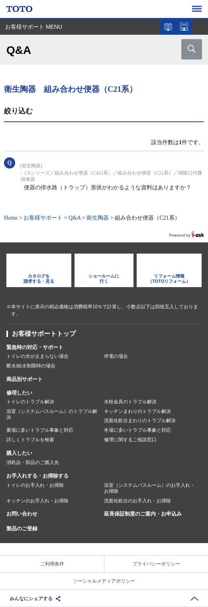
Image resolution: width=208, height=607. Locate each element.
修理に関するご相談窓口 (130, 439)
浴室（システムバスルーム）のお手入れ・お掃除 (149, 488)
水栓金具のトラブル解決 (130, 402)
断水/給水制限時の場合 (30, 366)
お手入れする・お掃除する (37, 476)
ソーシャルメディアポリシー (104, 581)
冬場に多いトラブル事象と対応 (137, 430)
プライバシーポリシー (156, 564)
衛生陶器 (97, 218)
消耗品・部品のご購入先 (32, 462)
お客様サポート (43, 218)
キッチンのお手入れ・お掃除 (37, 501)
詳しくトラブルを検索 (30, 439)
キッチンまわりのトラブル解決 (137, 411)
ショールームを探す (184, 27)
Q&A (74, 218)
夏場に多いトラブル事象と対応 (39, 430)
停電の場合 (116, 356)
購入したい (19, 453)
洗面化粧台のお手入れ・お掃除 (137, 501)
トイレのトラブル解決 (30, 402)
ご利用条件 (52, 564)
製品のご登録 (21, 529)
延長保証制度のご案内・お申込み (143, 514)
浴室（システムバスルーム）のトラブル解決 (51, 415)
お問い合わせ (21, 514)
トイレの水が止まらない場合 (37, 356)
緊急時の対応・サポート (34, 347)
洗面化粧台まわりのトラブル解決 (140, 420)
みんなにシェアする (31, 598)
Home (11, 218)
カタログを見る (168, 27)
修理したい (19, 393)
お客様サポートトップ (44, 333)
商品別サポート (24, 379)
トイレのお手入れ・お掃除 (35, 485)
